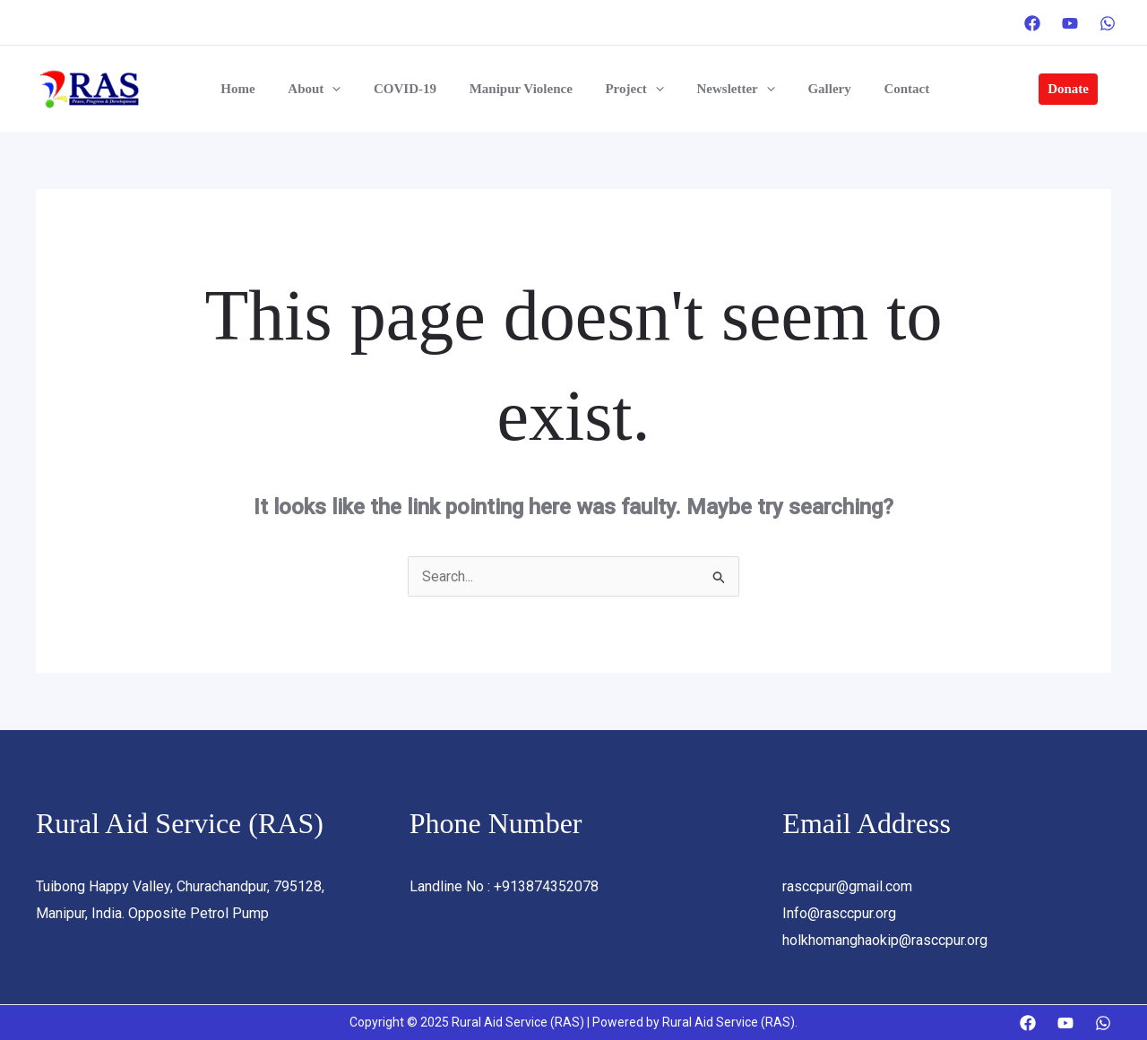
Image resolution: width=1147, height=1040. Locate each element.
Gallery (812, 89)
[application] (345, 89)
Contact (884, 89)
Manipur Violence (522, 89)
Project (629, 89)
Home (257, 89)
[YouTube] (1070, 23)
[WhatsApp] (1108, 23)
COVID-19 (412, 89)
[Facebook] (1032, 23)
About (327, 89)
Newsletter (725, 89)
